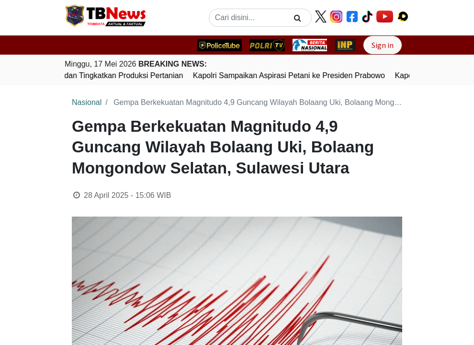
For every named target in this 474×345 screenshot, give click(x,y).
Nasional (87, 102)
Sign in (383, 45)
